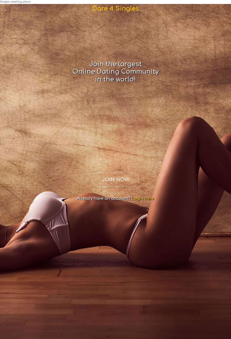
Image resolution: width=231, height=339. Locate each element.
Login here (143, 198)
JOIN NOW (115, 179)
